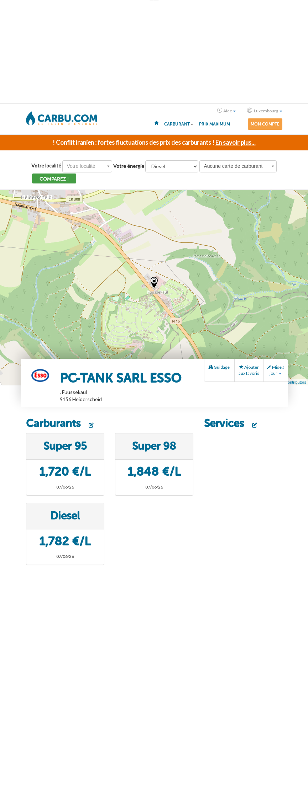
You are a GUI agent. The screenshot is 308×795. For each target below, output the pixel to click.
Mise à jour (275, 370)
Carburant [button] (178, 124)
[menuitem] (156, 122)
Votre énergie (128, 166)
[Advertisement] (154, 52)
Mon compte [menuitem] (265, 124)
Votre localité (46, 165)
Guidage (219, 367)
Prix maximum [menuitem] (214, 124)
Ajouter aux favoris (249, 370)
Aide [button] (226, 110)
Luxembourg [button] (264, 110)
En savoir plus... (235, 142)
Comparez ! (54, 179)
